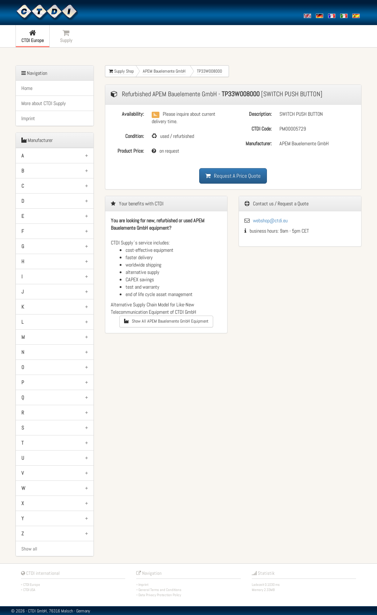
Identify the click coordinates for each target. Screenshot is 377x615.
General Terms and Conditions (160, 589)
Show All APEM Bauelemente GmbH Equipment (166, 321)
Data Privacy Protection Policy (159, 595)
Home (26, 88)
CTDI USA (29, 589)
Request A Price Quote (233, 175)
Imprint (28, 118)
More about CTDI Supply (43, 103)
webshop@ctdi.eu (270, 220)
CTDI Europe (31, 584)
